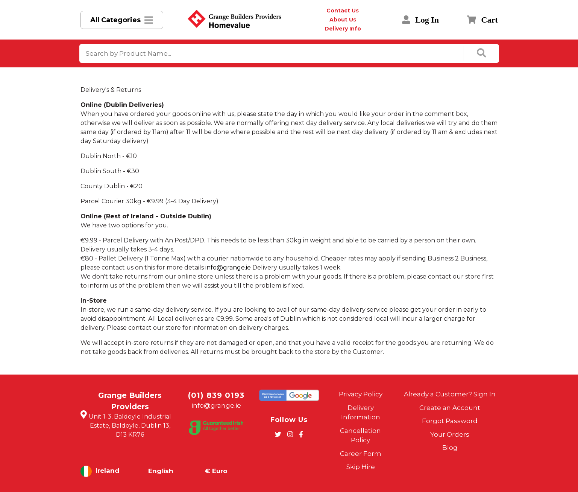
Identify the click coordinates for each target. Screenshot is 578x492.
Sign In (484, 394)
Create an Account (449, 407)
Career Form (360, 453)
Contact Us (342, 10)
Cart (482, 19)
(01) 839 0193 (216, 395)
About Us (342, 19)
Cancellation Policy (360, 435)
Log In (420, 19)
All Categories (115, 20)
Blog (450, 447)
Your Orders (449, 434)
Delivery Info (343, 28)
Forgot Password (450, 421)
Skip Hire (360, 467)
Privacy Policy (360, 394)
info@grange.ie (228, 267)
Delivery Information (360, 412)
